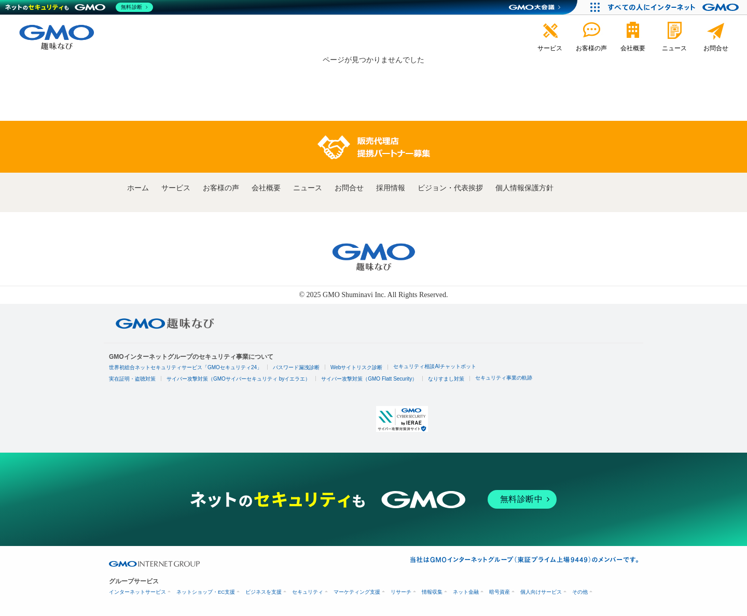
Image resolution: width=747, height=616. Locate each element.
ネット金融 (466, 592)
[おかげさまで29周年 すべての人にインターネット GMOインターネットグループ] (674, 7)
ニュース (307, 188)
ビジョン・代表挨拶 (450, 188)
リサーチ (401, 592)
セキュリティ (307, 592)
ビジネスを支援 (263, 592)
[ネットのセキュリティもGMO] (80, 7)
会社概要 (266, 188)
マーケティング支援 (357, 592)
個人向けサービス (541, 592)
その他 (580, 592)
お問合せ (349, 188)
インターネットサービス (137, 592)
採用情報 (390, 188)
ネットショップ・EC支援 (205, 592)
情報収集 (432, 592)
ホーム (138, 188)
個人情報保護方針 (524, 188)
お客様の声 (221, 188)
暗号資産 (499, 592)
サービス (175, 188)
